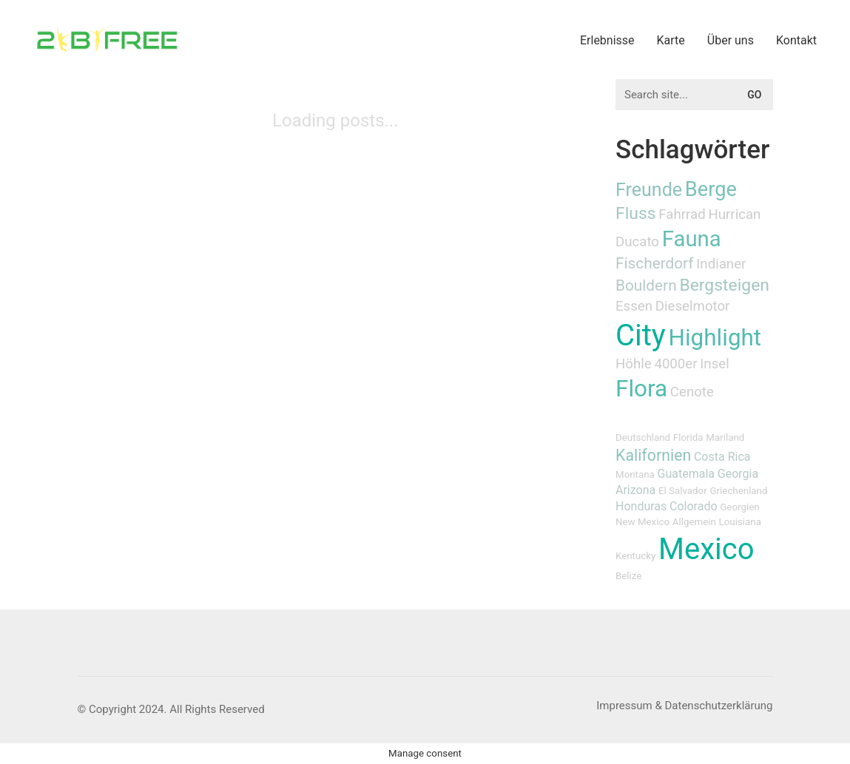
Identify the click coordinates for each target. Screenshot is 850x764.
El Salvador (682, 490)
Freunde (648, 189)
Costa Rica (722, 457)
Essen (633, 306)
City (640, 335)
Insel (714, 364)
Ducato (637, 242)
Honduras (641, 506)
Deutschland (642, 437)
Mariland (725, 437)
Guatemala (686, 474)
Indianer (721, 264)
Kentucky (635, 555)
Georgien (739, 507)
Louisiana (740, 521)
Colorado (693, 506)
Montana (635, 474)
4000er (675, 364)
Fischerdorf (654, 263)
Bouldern (646, 285)
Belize (628, 575)
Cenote (692, 392)
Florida (688, 437)
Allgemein (694, 521)
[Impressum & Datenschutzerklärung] (684, 706)
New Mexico (642, 521)
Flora (641, 388)
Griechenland (738, 490)
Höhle (633, 364)
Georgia (738, 474)
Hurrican (734, 214)
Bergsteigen (724, 285)
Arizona (635, 490)
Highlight (715, 337)
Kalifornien (653, 455)
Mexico (706, 549)
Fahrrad (681, 214)
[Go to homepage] (107, 39)
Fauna (691, 238)
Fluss (635, 213)
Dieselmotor (692, 306)
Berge (711, 189)
